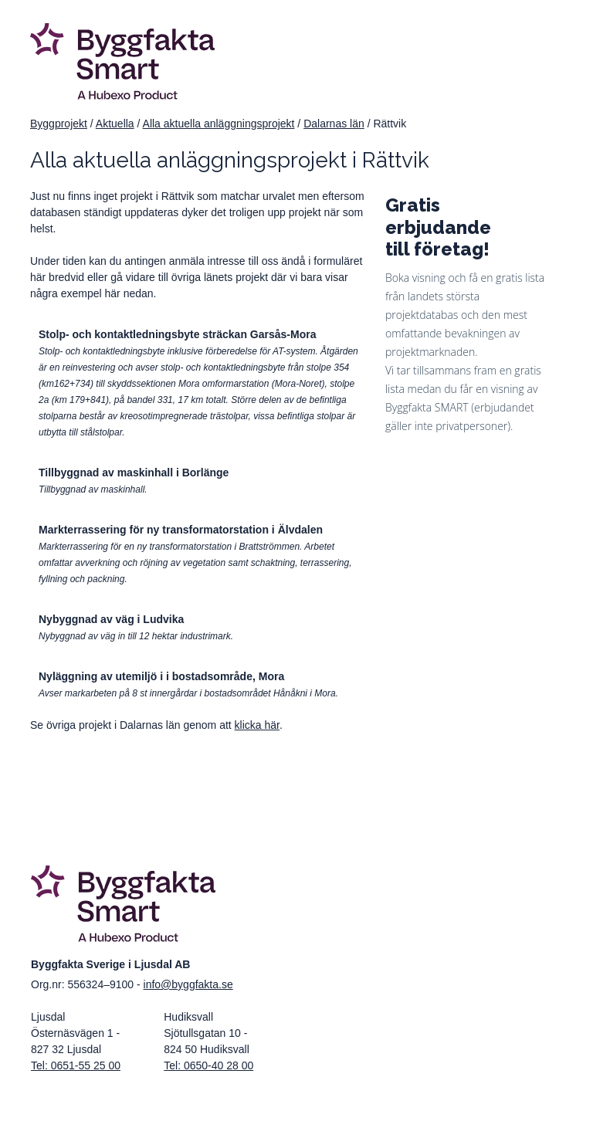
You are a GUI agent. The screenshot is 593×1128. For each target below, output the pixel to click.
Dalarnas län (333, 123)
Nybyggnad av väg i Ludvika (111, 619)
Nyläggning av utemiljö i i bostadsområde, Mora (161, 676)
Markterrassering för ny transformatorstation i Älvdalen (181, 529)
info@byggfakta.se (188, 984)
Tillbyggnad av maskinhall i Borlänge (134, 472)
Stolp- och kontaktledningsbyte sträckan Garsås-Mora (177, 334)
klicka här (257, 725)
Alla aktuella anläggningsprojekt (219, 123)
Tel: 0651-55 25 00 (75, 1065)
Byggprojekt (58, 123)
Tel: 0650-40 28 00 (208, 1065)
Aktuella (115, 123)
